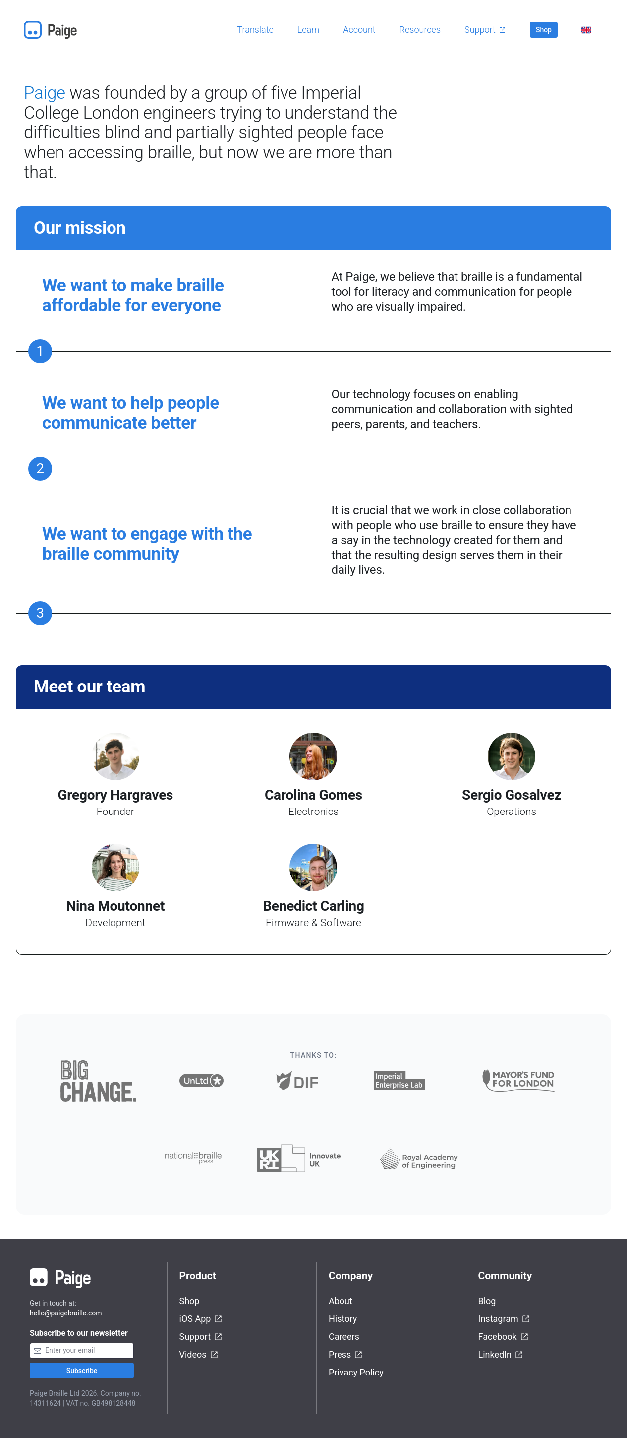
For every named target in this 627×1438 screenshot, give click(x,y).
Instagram (504, 1319)
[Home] (53, 30)
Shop (544, 30)
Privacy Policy (356, 1372)
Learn (308, 29)
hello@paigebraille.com (66, 1313)
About (340, 1301)
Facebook (503, 1337)
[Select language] (586, 30)
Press (346, 1355)
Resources (420, 29)
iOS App (201, 1319)
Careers (344, 1336)
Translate (255, 29)
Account (359, 29)
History (343, 1318)
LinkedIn (501, 1355)
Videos (199, 1355)
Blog (487, 1301)
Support (485, 29)
